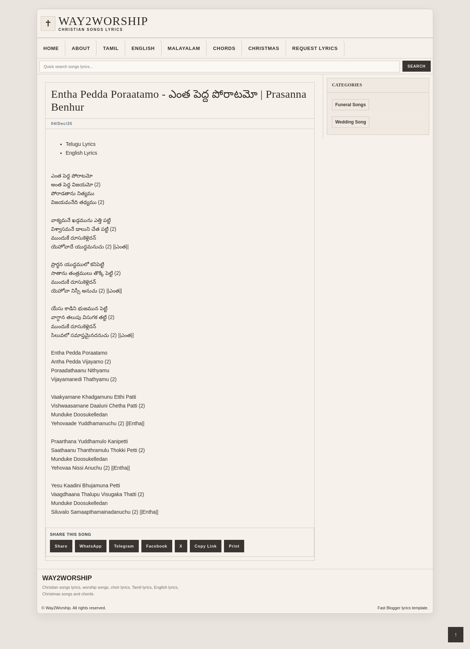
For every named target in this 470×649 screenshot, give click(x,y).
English (143, 48)
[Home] (235, 23)
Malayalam (184, 48)
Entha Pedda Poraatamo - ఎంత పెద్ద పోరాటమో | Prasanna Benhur (179, 100)
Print (234, 546)
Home (51, 48)
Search (417, 66)
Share (61, 546)
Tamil (111, 48)
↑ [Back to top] (455, 634)
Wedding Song (350, 122)
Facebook (156, 546)
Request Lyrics (315, 48)
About (81, 48)
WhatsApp (91, 546)
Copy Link (206, 546)
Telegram (124, 546)
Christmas (263, 48)
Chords (224, 48)
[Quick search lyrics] (219, 66)
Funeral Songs (350, 104)
